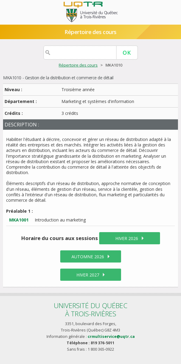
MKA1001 (19, 220)
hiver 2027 (87, 275)
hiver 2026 (126, 238)
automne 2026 (87, 256)
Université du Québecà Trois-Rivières (90, 309)
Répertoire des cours (90, 32)
